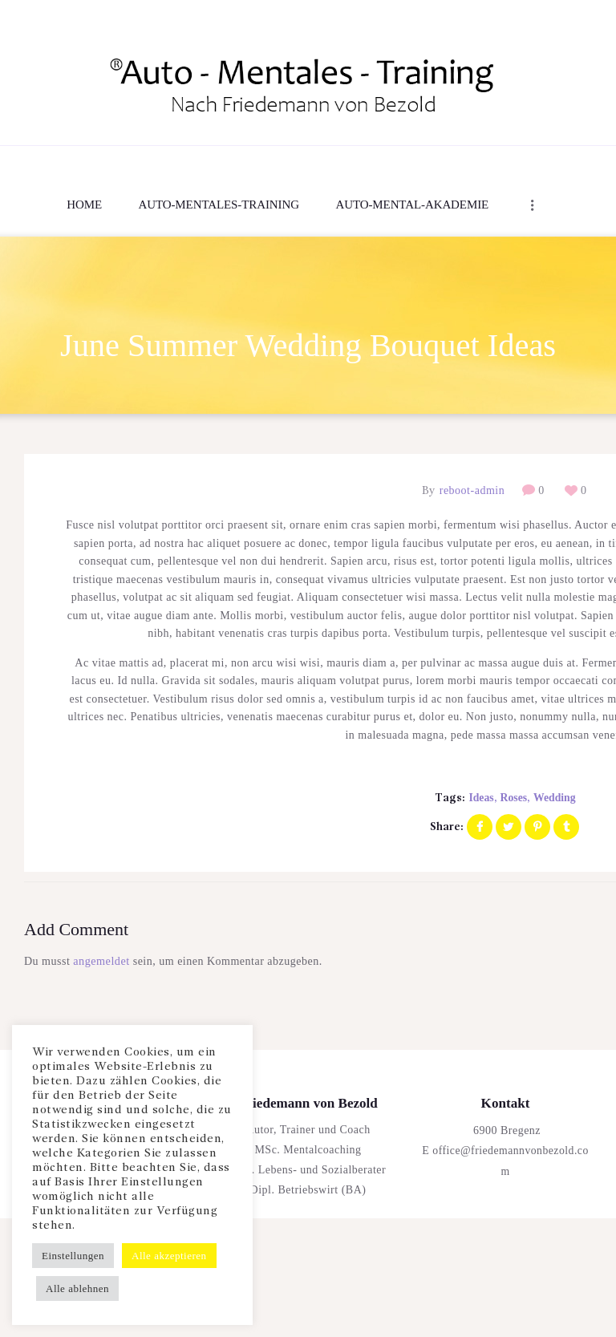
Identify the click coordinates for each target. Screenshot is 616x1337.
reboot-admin (472, 491)
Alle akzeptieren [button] (169, 1256)
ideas (480, 798)
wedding (555, 798)
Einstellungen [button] (73, 1256)
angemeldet (101, 962)
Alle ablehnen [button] (77, 1288)
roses (513, 798)
